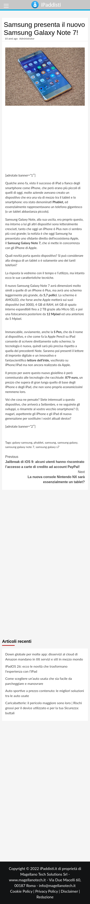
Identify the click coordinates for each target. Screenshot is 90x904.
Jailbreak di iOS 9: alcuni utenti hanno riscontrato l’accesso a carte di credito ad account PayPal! (45, 461)
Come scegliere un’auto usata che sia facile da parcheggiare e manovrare (38, 680)
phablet (38, 442)
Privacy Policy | (48, 891)
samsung (50, 442)
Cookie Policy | (22, 891)
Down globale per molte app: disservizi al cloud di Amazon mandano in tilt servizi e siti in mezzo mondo (44, 656)
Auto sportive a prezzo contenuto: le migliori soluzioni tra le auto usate (44, 693)
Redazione (44, 897)
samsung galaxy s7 (47, 447)
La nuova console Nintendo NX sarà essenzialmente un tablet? (45, 476)
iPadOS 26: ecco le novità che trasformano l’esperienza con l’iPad (36, 668)
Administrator (26, 38)
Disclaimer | (70, 891)
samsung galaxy (67, 442)
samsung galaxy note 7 (19, 447)
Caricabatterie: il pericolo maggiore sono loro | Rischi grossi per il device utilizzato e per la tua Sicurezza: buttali (43, 708)
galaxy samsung (22, 442)
